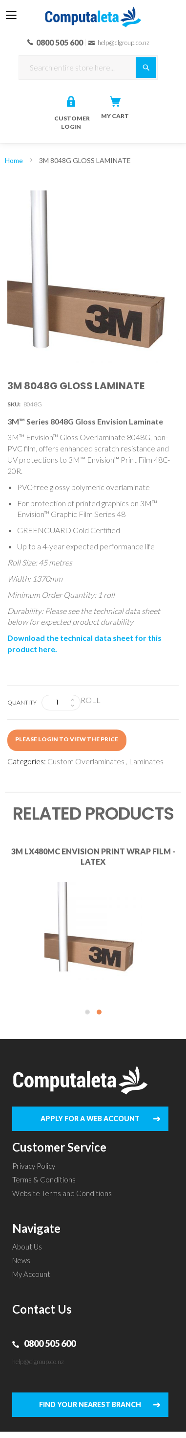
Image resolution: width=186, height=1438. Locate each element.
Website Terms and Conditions (62, 1193)
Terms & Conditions (44, 1179)
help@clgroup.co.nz (38, 1362)
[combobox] (88, 67)
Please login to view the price (66, 739)
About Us (27, 1246)
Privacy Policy (33, 1165)
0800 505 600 (50, 1343)
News (21, 1260)
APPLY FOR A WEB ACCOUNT (90, 1118)
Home (14, 160)
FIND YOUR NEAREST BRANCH (90, 1404)
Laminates (146, 761)
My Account (31, 1274)
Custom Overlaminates (85, 761)
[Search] (146, 67)
